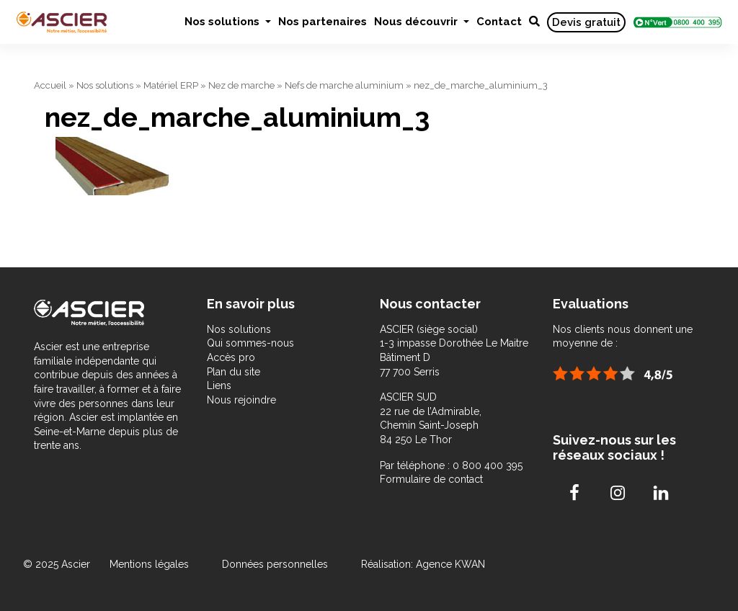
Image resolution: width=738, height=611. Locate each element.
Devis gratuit (586, 22)
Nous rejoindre (241, 400)
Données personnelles (275, 564)
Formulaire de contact (431, 479)
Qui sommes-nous (250, 343)
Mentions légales (151, 564)
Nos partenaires (322, 21)
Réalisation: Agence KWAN (423, 564)
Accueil (50, 85)
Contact (499, 21)
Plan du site (233, 372)
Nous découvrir (417, 21)
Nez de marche (241, 85)
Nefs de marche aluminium (344, 85)
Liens (219, 385)
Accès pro (231, 357)
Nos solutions (223, 21)
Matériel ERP (170, 85)
